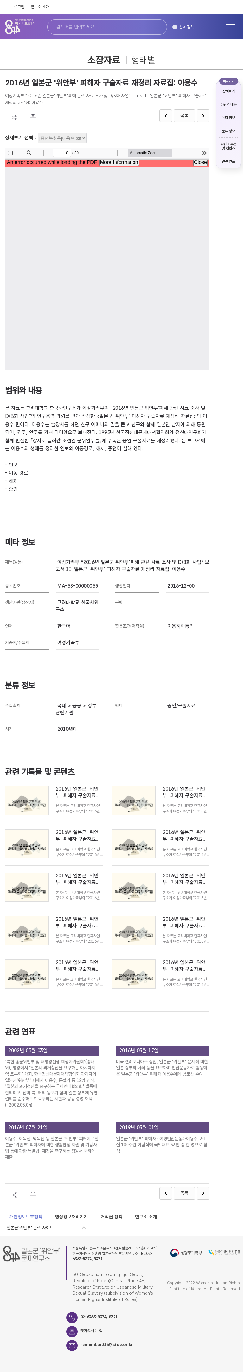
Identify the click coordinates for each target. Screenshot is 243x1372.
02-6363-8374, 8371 (99, 1317)
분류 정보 (228, 131)
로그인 (19, 6)
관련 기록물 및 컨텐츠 (229, 146)
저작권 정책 (111, 1217)
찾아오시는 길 (92, 1331)
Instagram (234, 7)
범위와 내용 (229, 104)
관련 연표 (228, 161)
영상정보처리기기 (71, 1217)
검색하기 (155, 27)
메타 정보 (228, 118)
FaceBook (220, 7)
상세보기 (228, 91)
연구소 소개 (40, 6)
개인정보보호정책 (25, 1217)
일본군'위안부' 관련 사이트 (30, 1227)
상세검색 (186, 26)
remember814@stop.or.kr (107, 1345)
